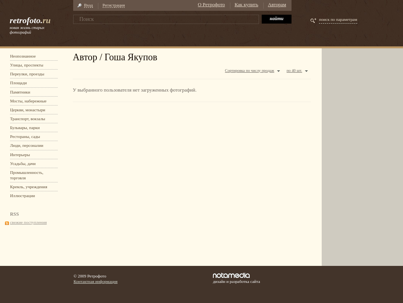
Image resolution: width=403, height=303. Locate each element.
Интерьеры (20, 154)
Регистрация (114, 5)
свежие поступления (28, 222)
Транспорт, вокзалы (27, 118)
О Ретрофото (211, 4)
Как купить (246, 4)
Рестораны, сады (25, 136)
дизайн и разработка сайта (236, 278)
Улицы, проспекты (26, 65)
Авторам (277, 4)
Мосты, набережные (28, 101)
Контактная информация (96, 281)
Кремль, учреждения (28, 186)
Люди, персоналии (26, 145)
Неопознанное (23, 56)
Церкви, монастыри (27, 109)
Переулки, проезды (27, 73)
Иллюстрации (22, 195)
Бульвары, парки (25, 127)
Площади (18, 82)
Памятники (20, 92)
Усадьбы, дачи (23, 163)
